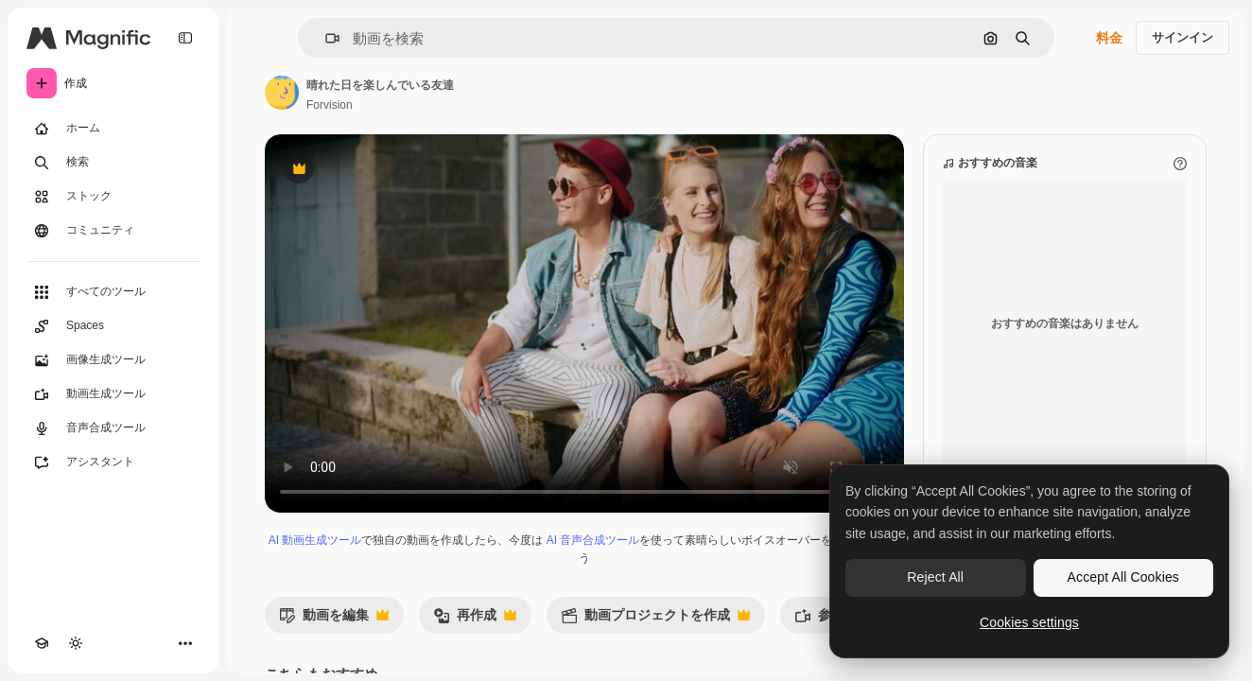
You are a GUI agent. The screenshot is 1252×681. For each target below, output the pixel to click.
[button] (325, 38)
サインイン (1182, 37)
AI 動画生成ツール (315, 540)
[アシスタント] (113, 462)
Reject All (935, 577)
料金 (1109, 37)
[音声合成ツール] (113, 428)
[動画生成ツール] (113, 394)
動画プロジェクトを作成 (655, 620)
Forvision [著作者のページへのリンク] (329, 105)
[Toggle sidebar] (185, 38)
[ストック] (113, 197)
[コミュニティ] (113, 231)
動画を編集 (334, 620)
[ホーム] (113, 129)
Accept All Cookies (1123, 577)
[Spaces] (113, 326)
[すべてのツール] (113, 292)
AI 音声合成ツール (593, 540)
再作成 (474, 620)
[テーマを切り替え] (76, 643)
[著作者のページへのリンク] (282, 93)
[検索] (113, 163)
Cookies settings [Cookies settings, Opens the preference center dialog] (1029, 622)
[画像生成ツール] (113, 360)
